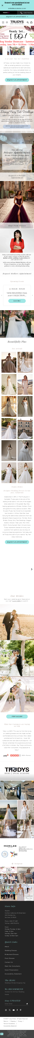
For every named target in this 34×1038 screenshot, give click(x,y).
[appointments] (17, 17)
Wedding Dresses (11, 950)
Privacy (20, 1021)
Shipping (13, 1021)
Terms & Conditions (9, 1023)
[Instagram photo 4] (25, 892)
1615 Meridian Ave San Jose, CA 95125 (17, 8)
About (7, 946)
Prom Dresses (10, 958)
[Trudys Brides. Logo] (17, 22)
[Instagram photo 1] (8, 875)
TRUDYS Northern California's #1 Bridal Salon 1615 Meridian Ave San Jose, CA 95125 (15, 914)
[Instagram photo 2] (25, 875)
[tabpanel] (17, 295)
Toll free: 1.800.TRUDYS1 (12, 923)
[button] (31, 22)
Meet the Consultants (12, 966)
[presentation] (8, 362)
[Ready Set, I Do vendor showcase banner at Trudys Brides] (17, 40)
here (18, 1036)
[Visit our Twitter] (10, 1010)
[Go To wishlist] (7, 22)
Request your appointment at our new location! (17, 3)
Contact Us (9, 962)
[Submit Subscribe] (27, 1004)
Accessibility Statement (13, 974)
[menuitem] (8, 13)
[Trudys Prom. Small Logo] (8, 13)
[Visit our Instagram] (6, 1010)
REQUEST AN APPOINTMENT (17, 80)
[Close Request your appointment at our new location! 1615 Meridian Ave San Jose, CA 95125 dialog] (2, 5)
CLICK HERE (16, 601)
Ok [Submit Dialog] (2, 1034)
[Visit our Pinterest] (20, 1010)
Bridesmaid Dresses (12, 954)
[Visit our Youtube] (14, 1010)
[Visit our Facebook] (17, 1010)
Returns (6, 1021)
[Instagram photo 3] (8, 892)
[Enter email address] (16, 1004)
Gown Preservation (11, 970)
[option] (9, 362)
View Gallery (17, 716)
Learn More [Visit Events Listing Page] (17, 301)
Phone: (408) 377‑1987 (11, 921)
